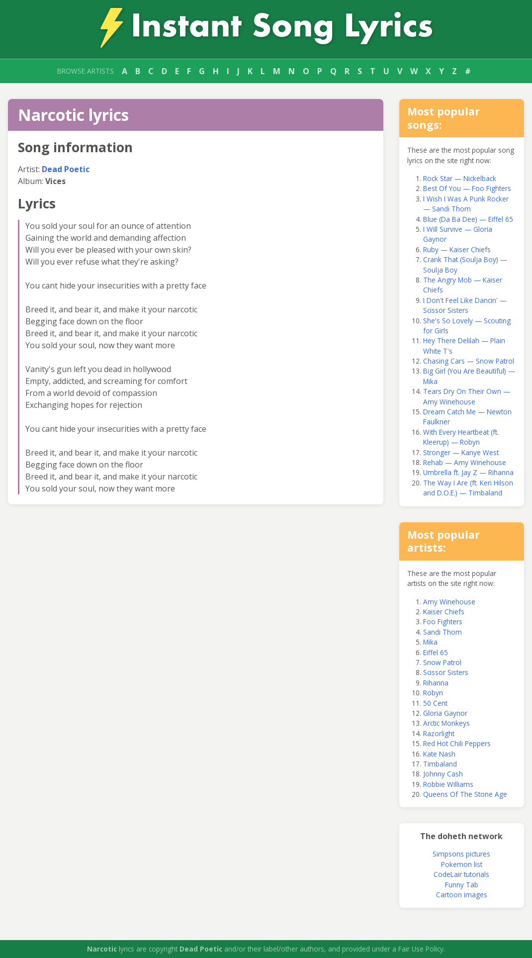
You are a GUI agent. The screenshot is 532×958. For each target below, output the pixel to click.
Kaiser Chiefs (443, 611)
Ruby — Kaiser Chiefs (457, 249)
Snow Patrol (442, 662)
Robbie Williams (448, 784)
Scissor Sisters (445, 672)
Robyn (433, 692)
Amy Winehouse (449, 601)
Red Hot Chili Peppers (457, 743)
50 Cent (435, 703)
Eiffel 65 (435, 652)
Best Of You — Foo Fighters (467, 188)
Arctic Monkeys (446, 723)
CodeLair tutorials (461, 874)
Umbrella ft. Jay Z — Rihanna (468, 472)
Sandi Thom (442, 632)
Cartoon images (461, 894)
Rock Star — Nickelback (459, 178)
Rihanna (435, 682)
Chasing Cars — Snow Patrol (468, 361)
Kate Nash (439, 754)
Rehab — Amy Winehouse (464, 462)
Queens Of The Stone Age (465, 794)
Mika (430, 642)
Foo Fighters (442, 621)
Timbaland (440, 763)
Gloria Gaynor (445, 713)
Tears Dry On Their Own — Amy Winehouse (466, 396)
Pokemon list (461, 864)
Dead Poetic (65, 169)
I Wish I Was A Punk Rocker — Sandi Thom (466, 203)
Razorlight (438, 733)
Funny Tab (461, 884)
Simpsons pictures (461, 854)
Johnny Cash (443, 773)
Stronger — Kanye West (461, 452)
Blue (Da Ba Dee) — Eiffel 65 (468, 219)
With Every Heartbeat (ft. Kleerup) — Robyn (461, 437)
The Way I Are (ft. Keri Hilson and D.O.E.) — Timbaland (468, 487)
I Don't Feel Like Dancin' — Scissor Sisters (465, 305)
